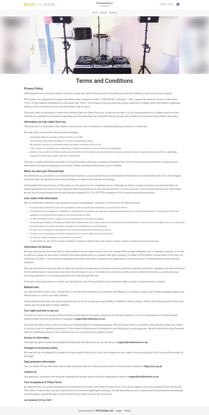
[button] (15, 45)
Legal (118, 410)
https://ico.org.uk (153, 366)
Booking (113, 12)
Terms (127, 410)
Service (103, 12)
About (95, 12)
